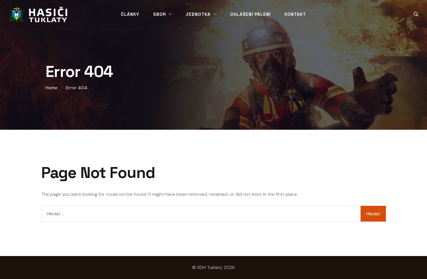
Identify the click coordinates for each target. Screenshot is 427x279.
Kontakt (295, 14)
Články (130, 14)
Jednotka (198, 14)
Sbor (159, 14)
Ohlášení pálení (250, 14)
